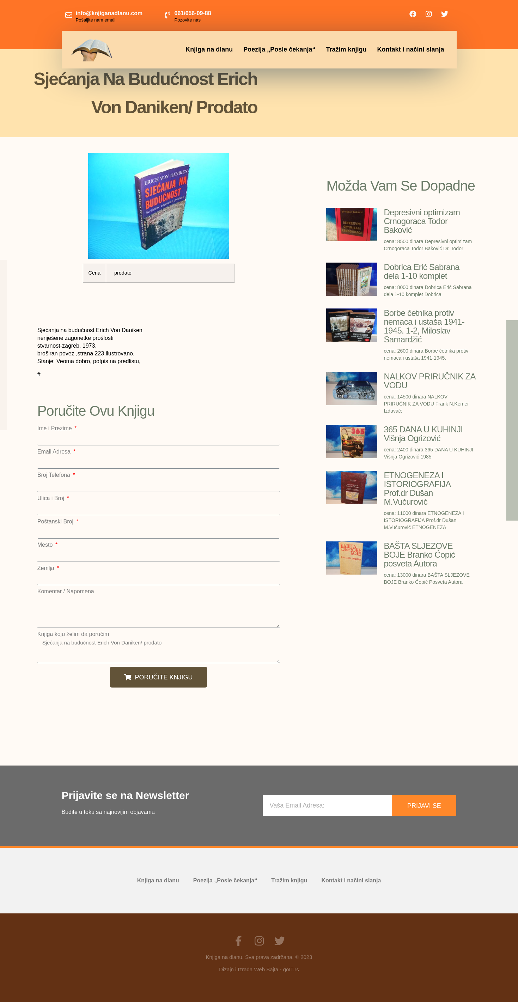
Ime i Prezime (55, 428)
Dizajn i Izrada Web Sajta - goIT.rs (259, 969)
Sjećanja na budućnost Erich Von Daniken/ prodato (158, 650)
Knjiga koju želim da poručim (73, 634)
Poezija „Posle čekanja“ (279, 49)
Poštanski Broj (56, 521)
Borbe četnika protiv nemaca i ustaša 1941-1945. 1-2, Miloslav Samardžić (424, 326)
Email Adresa (54, 452)
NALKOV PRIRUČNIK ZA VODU (429, 381)
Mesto (45, 545)
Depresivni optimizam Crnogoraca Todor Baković (422, 221)
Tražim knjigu (346, 49)
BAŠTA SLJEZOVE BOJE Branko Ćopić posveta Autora (419, 554)
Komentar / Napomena (65, 591)
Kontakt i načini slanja (410, 49)
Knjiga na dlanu (209, 49)
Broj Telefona (54, 475)
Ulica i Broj (51, 498)
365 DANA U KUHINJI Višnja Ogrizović (423, 434)
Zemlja (46, 568)
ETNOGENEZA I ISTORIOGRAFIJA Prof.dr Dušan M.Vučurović (417, 488)
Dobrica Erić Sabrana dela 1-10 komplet (421, 271)
